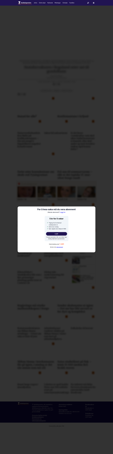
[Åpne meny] (94, 3)
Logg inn (56, 212)
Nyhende (50, 3)
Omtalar (65, 3)
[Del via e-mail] (59, 84)
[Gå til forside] (25, 3)
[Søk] (88, 3)
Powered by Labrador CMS (56, 426)
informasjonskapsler (39, 420)
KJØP (56, 234)
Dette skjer (42, 3)
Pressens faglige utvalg (39, 415)
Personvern (36, 419)
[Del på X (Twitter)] (56, 84)
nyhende (57, 90)
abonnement (60, 247)
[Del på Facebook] (54, 84)
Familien (71, 3)
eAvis (35, 3)
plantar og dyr (46, 90)
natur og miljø (67, 90)
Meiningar (58, 3)
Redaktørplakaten (38, 417)
